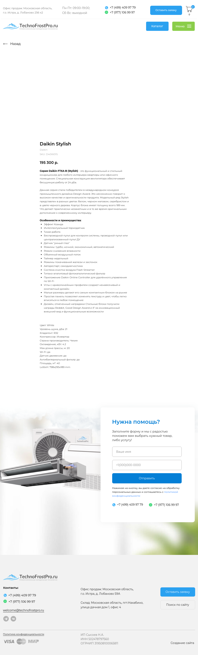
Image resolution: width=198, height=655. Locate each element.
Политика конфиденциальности (23, 634)
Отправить (147, 478)
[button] (166, 10)
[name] (147, 452)
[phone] (147, 465)
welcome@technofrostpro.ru (23, 610)
